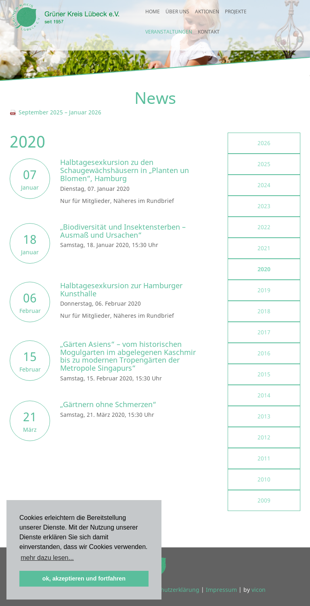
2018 (264, 311)
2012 (264, 437)
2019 (264, 290)
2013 (264, 416)
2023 (264, 206)
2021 (264, 248)
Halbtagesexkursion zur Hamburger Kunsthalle (121, 289)
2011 (264, 458)
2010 (264, 479)
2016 (264, 353)
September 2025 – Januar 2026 (55, 112)
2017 (264, 332)
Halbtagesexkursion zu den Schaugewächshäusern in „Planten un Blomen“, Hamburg (124, 170)
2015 (264, 374)
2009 (264, 500)
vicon (258, 589)
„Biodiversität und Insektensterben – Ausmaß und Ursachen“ (123, 231)
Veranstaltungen (168, 38)
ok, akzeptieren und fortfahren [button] (84, 578)
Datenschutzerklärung (169, 589)
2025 (264, 164)
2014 (264, 395)
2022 (264, 227)
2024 (264, 185)
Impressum (221, 589)
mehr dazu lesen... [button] (47, 557)
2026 (264, 143)
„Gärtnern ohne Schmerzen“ (108, 404)
